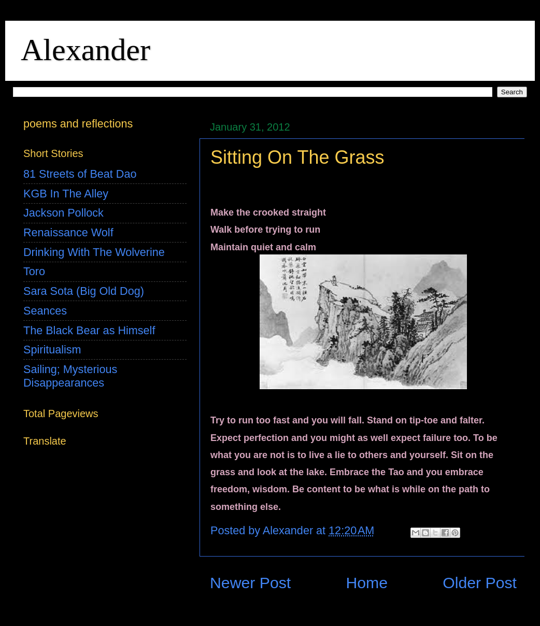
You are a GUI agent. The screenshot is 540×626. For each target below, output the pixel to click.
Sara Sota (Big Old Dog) (83, 290)
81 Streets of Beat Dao (79, 173)
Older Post (480, 582)
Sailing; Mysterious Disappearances (70, 376)
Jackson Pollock (63, 212)
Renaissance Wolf (68, 232)
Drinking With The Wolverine (94, 252)
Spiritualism (52, 349)
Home (367, 582)
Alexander (85, 50)
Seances (45, 310)
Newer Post (250, 582)
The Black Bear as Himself (89, 330)
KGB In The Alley (65, 193)
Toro (34, 271)
